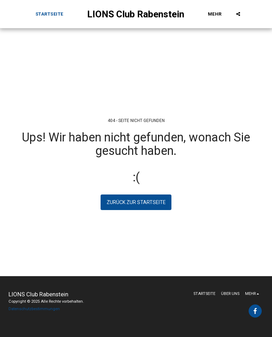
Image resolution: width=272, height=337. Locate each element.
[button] (238, 14)
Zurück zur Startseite (136, 202)
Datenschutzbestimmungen (34, 309)
